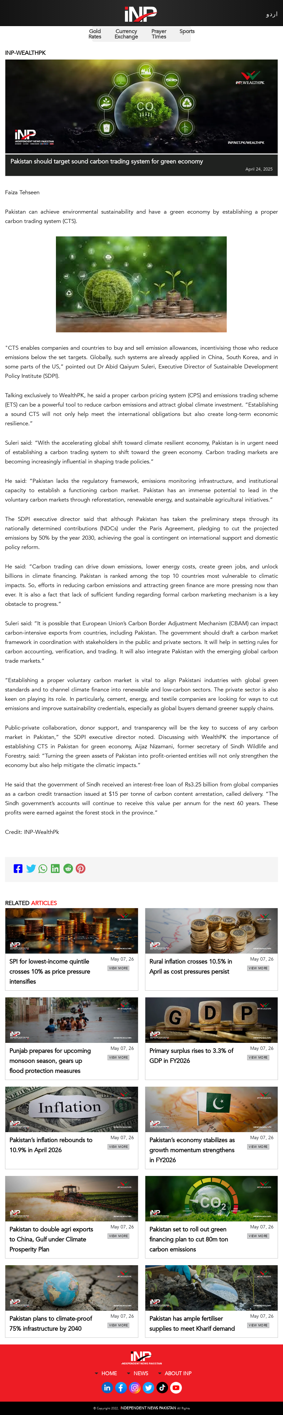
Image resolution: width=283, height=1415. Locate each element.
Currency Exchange (126, 34)
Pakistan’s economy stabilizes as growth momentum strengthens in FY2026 (192, 1150)
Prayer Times (158, 34)
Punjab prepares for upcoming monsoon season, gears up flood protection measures (50, 1061)
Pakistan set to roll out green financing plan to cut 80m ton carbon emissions (188, 1239)
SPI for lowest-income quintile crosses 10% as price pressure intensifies (49, 972)
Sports (187, 31)
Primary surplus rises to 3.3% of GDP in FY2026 (191, 1056)
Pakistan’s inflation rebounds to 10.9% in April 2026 (50, 1145)
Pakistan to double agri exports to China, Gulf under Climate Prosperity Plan (51, 1239)
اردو (272, 14)
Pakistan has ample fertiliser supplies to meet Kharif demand (192, 1324)
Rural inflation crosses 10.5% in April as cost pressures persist (190, 967)
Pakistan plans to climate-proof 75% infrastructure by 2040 (50, 1324)
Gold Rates (94, 34)
